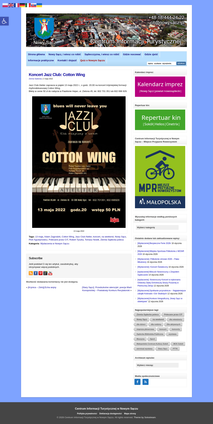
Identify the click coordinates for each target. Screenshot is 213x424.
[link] (4, 21)
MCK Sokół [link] (178, 344)
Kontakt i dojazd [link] (67, 60)
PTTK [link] (175, 349)
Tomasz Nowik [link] (92, 239)
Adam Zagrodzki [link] (52, 236)
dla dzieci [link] (141, 324)
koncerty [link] (176, 329)
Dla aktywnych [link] (173, 324)
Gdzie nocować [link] (132, 54)
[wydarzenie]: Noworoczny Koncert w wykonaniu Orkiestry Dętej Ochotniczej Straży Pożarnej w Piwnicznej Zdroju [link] (159, 283)
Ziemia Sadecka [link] (35, 79)
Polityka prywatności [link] (87, 413)
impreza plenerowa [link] (145, 329)
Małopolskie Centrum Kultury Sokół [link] (152, 344)
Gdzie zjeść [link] (151, 54)
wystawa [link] (172, 334)
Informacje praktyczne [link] (41, 60)
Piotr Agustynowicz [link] (38, 239)
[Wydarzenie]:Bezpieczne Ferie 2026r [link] (154, 243)
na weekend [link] (108, 236)
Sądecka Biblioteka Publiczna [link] (150, 334)
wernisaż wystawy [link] (145, 349)
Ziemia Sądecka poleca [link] (112, 239)
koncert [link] (96, 236)
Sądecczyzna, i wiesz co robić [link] (102, 54)
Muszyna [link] (141, 339)
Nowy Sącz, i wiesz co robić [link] (65, 54)
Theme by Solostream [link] (145, 417)
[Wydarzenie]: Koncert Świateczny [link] (152, 267)
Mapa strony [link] (130, 413)
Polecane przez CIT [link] (58, 239)
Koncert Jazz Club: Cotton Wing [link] (57, 74)
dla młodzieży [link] (175, 319)
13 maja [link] (39, 236)
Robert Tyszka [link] (76, 239)
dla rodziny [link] (156, 324)
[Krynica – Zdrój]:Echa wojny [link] (42, 287)
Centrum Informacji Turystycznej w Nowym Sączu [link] (106, 408)
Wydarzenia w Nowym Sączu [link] (54, 243)
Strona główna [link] (36, 54)
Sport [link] (152, 339)
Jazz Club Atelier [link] (83, 236)
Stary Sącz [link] (162, 349)
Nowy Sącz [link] (120, 236)
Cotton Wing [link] (68, 236)
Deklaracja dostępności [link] (110, 413)
